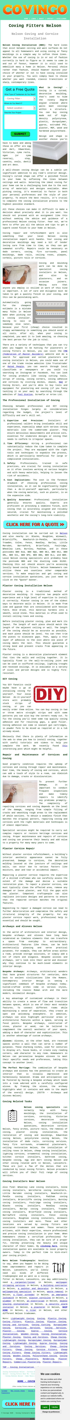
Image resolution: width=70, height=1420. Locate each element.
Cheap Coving (58, 1337)
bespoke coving (12, 1160)
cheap (35, 327)
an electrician (35, 1301)
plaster (43, 128)
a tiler (31, 1310)
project (22, 1255)
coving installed (57, 73)
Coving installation (15, 533)
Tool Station (25, 394)
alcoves (50, 1056)
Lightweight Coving (22, 1318)
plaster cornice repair (17, 917)
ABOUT (41, 19)
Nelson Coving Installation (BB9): (24, 45)
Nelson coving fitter (32, 222)
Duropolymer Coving (39, 1340)
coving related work (23, 1163)
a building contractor (54, 1285)
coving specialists (31, 558)
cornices (40, 258)
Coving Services (55, 1328)
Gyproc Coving (41, 1331)
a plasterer (38, 1307)
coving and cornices (46, 770)
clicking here (48, 1246)
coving (31, 57)
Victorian (8, 152)
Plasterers (6, 1393)
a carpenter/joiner (23, 1282)
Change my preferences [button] (51, 1412)
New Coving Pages (18, 1391)
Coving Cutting (41, 1325)
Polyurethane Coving (45, 1356)
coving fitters (29, 567)
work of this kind (56, 288)
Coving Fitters (12, 1322)
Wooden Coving (29, 1334)
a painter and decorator (33, 1288)
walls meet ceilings (53, 106)
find (11, 1187)
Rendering (48, 1359)
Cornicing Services (27, 1328)
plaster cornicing (40, 1298)
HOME (26, 19)
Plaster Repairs (52, 1362)
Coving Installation (54, 1334)
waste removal (55, 1292)
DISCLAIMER (61, 19)
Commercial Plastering (27, 1362)
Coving (41, 1318)
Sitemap (4, 1391)
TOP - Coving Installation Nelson (23, 1367)
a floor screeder (24, 1295)
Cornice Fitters (46, 1349)
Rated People (16, 366)
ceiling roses (44, 255)
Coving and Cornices (15, 1325)
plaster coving (34, 621)
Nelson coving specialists (42, 1107)
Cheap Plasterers (27, 1359)
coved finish (18, 228)
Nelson (63, 533)
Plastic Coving (57, 1318)
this (64, 746)
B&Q (61, 382)
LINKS (33, 19)
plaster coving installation (36, 1132)
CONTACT (50, 19)
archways (8, 1017)
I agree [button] (44, 1407)
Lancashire (60, 1163)
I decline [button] (55, 1407)
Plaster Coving (56, 1322)
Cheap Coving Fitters (37, 1353)
